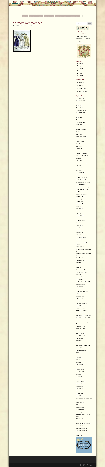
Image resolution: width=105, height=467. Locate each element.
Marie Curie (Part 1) (80, 326)
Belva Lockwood (80, 141)
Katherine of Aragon (80, 277)
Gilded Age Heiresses (81, 218)
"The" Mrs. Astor (80, 98)
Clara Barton (79, 160)
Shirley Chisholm (80, 402)
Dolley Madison (79, 175)
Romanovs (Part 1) (80, 386)
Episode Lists (49, 16)
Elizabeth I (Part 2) (80, 198)
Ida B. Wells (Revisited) (81, 242)
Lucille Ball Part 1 (80, 298)
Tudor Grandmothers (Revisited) (83, 423)
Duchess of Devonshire (81, 184)
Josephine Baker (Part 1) (81, 269)
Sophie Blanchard (80, 407)
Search (89, 23)
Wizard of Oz (79, 433)
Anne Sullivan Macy (80, 122)
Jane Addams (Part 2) (81, 260)
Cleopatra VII (79, 167)
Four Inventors (79, 208)
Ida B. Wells (79, 239)
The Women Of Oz (80, 418)
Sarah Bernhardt (79, 393)
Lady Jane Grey (79, 279)
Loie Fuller (78, 293)
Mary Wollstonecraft (80, 347)
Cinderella (78, 158)
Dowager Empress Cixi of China (83, 182)
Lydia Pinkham (79, 305)
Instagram (81, 70)
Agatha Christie (79, 107)
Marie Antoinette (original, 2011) (83, 315)
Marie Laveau (79, 331)
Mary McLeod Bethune (81, 335)
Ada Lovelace (79, 105)
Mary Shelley (79, 340)
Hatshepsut (78, 230)
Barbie (77, 131)
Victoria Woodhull (80, 425)
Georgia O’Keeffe (80, 215)
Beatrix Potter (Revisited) (81, 136)
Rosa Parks (78, 391)
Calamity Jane (79, 148)
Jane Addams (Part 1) (81, 257)
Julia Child (78, 274)
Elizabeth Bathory (80, 191)
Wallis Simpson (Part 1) (81, 428)
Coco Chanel (79, 170)
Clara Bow (78, 165)
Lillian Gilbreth (79, 286)
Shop (40, 16)
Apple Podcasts (82, 66)
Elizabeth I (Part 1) (80, 196)
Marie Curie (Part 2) (80, 328)
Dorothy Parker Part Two (81, 179)
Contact (32, 16)
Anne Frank (78, 119)
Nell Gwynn (79, 357)
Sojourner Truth (79, 404)
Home (25, 16)
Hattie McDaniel (79, 232)
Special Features (61, 16)
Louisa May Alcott (80, 296)
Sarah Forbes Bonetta (81, 395)
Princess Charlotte (80, 369)
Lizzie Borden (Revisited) (82, 291)
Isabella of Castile (80, 246)
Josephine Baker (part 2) (81, 272)
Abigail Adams (79, 103)
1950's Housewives (80, 100)
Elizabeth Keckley (80, 201)
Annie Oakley (79, 124)
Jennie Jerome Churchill (81, 265)
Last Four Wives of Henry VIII (83, 281)
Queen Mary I (79, 374)
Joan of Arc (78, 267)
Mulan (77, 355)
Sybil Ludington (79, 412)
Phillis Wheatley (79, 364)
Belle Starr (78, 139)
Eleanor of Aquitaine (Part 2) (82, 189)
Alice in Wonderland (80, 112)
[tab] (84, 82)
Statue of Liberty (80, 409)
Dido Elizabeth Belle (80, 172)
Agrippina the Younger (81, 110)
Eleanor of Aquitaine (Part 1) (82, 187)
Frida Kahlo (78, 213)
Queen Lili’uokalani (80, 371)
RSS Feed (81, 63)
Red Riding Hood (80, 383)
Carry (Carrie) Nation (81, 151)
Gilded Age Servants (80, 220)
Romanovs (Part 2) (80, 388)
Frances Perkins (79, 210)
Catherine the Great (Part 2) (82, 155)
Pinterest (81, 75)
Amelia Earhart (79, 115)
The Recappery (74, 16)
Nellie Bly (78, 359)
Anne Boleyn (79, 117)
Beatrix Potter (79, 134)
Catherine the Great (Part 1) (82, 153)
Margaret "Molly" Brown (81, 312)
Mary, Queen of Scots (81, 350)
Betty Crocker (79, 146)
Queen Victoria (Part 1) (81, 379)
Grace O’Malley (79, 222)
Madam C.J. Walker (80, 308)
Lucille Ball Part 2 (80, 301)
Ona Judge (78, 362)
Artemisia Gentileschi (81, 129)
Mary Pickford (79, 338)
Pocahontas (78, 367)
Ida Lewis (78, 244)
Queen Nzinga (79, 376)
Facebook (81, 68)
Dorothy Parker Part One (81, 177)
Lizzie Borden (79, 289)
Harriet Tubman (79, 225)
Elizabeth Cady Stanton (81, 194)
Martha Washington (80, 333)
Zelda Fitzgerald (79, 435)
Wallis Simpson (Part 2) (81, 430)
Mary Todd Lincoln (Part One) (83, 343)
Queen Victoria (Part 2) (81, 381)
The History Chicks (18, 25)
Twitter (80, 73)
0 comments (31, 25)
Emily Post (78, 206)
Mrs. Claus (78, 352)
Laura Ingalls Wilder (80, 284)
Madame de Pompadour (81, 310)
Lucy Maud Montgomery (81, 303)
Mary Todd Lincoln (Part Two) (83, 345)
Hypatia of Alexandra (81, 237)
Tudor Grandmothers (80, 421)
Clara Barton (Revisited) (81, 163)
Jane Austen (78, 262)
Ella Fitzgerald (79, 203)
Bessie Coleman (79, 143)
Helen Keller (79, 234)
